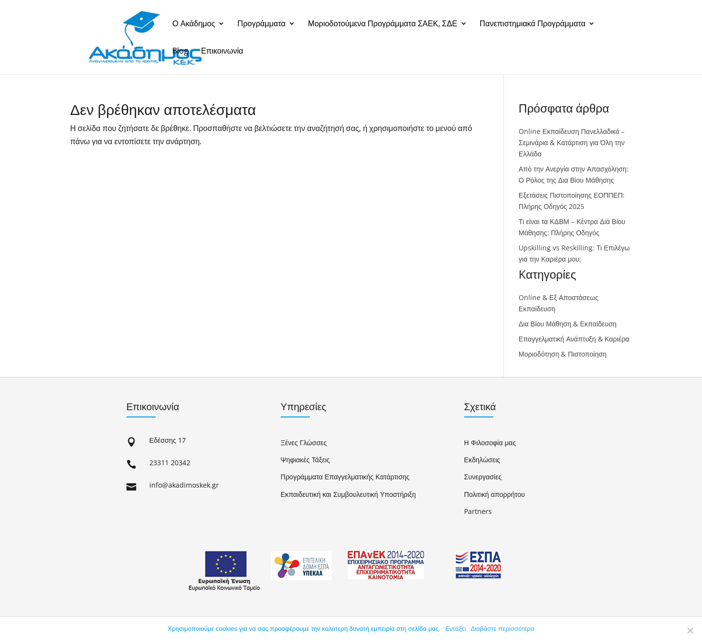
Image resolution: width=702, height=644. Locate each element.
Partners (478, 511)
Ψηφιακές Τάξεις (305, 459)
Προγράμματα (261, 24)
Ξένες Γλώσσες (304, 442)
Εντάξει (455, 628)
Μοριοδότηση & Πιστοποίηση (563, 354)
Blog (180, 51)
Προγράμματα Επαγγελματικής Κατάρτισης (345, 476)
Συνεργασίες (483, 476)
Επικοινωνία (222, 51)
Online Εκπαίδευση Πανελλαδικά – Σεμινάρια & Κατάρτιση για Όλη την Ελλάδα (572, 142)
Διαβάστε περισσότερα (503, 628)
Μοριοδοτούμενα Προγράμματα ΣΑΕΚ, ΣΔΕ (382, 24)
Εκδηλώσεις (482, 459)
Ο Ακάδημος (193, 24)
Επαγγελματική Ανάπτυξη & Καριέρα (574, 338)
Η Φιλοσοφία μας (490, 442)
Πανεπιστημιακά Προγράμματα (533, 24)
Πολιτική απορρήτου (494, 494)
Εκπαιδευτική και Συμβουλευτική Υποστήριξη (348, 494)
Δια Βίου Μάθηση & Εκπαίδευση (567, 323)
